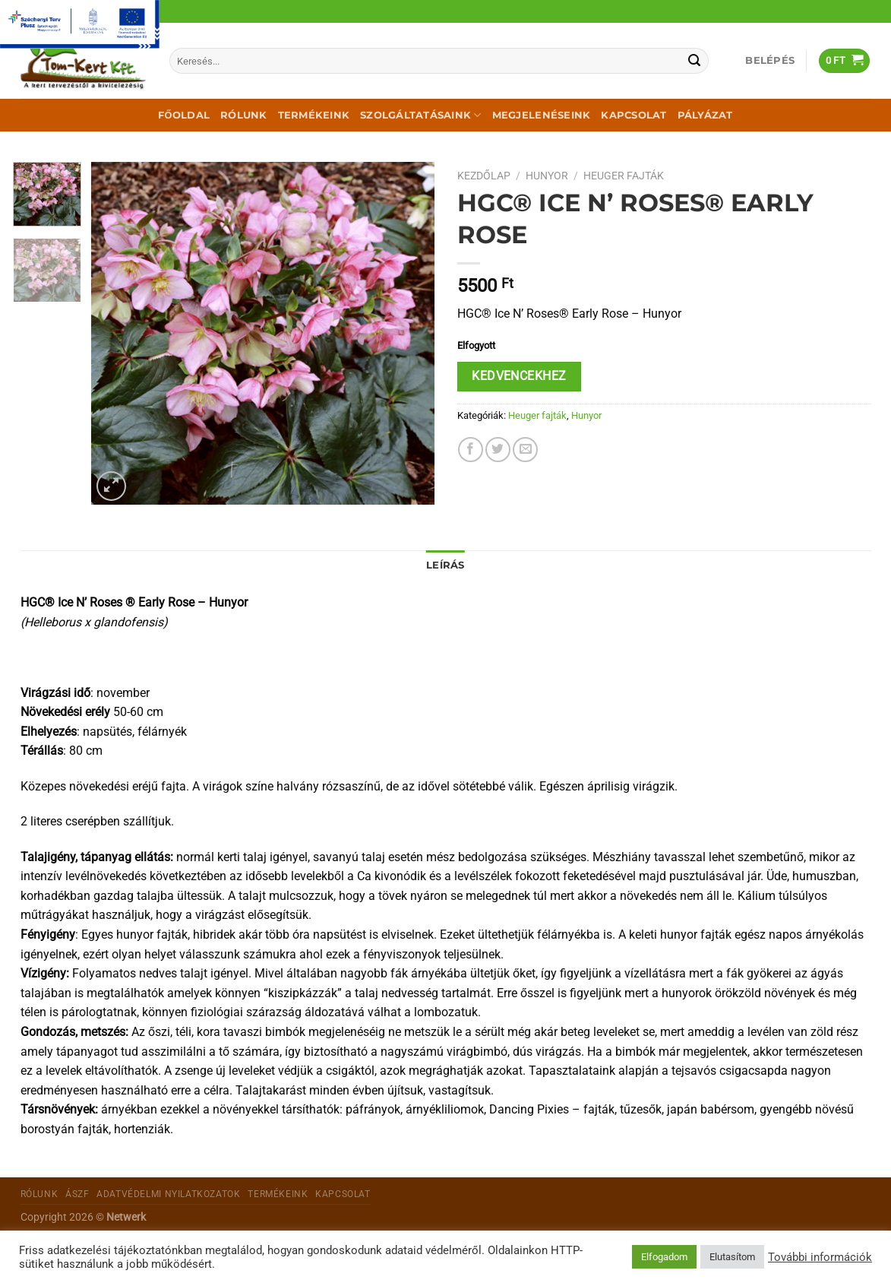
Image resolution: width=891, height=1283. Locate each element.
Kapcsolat (633, 115)
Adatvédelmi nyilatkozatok (168, 1194)
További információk (820, 1257)
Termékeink (314, 115)
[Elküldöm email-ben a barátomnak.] (525, 449)
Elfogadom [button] (664, 1256)
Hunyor (547, 175)
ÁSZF (77, 1194)
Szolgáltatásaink (421, 115)
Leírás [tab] (445, 565)
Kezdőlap (483, 175)
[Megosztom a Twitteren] (497, 449)
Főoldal (184, 115)
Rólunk (243, 115)
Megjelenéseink (541, 115)
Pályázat (705, 115)
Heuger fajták (623, 175)
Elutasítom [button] (732, 1256)
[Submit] (695, 61)
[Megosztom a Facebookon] (470, 449)
